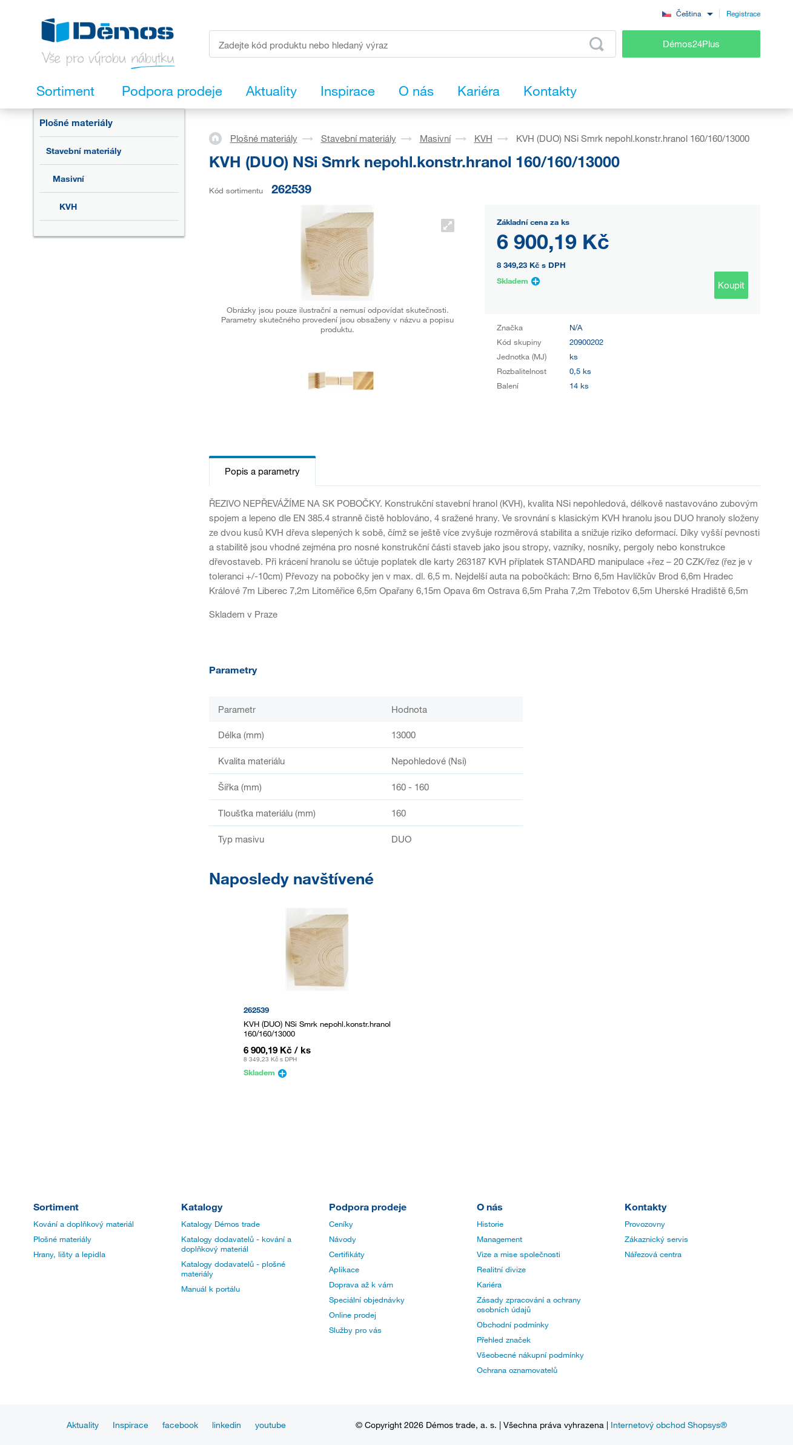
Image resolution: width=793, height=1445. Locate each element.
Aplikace (344, 1269)
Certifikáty (347, 1254)
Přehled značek (504, 1339)
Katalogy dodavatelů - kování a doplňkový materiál (236, 1243)
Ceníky (341, 1224)
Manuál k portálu (210, 1288)
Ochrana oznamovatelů (517, 1370)
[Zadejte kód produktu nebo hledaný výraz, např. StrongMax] (413, 44)
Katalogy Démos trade (220, 1224)
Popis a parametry (262, 471)
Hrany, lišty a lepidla (69, 1254)
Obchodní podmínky (513, 1324)
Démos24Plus (691, 43)
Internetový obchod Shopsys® (669, 1425)
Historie (490, 1224)
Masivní (68, 178)
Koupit (731, 284)
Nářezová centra (653, 1254)
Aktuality (83, 1425)
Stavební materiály (83, 150)
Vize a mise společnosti (518, 1254)
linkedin (226, 1425)
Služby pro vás (355, 1330)
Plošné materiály (76, 122)
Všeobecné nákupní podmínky (530, 1355)
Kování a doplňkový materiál (83, 1224)
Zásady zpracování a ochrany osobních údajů (529, 1304)
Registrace (743, 13)
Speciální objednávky (367, 1299)
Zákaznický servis (656, 1239)
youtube (270, 1425)
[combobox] (687, 13)
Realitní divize (501, 1269)
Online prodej (352, 1315)
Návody (342, 1239)
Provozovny (645, 1224)
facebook (180, 1425)
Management (499, 1239)
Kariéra (489, 1284)
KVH (68, 206)
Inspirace (130, 1425)
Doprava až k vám (361, 1284)
